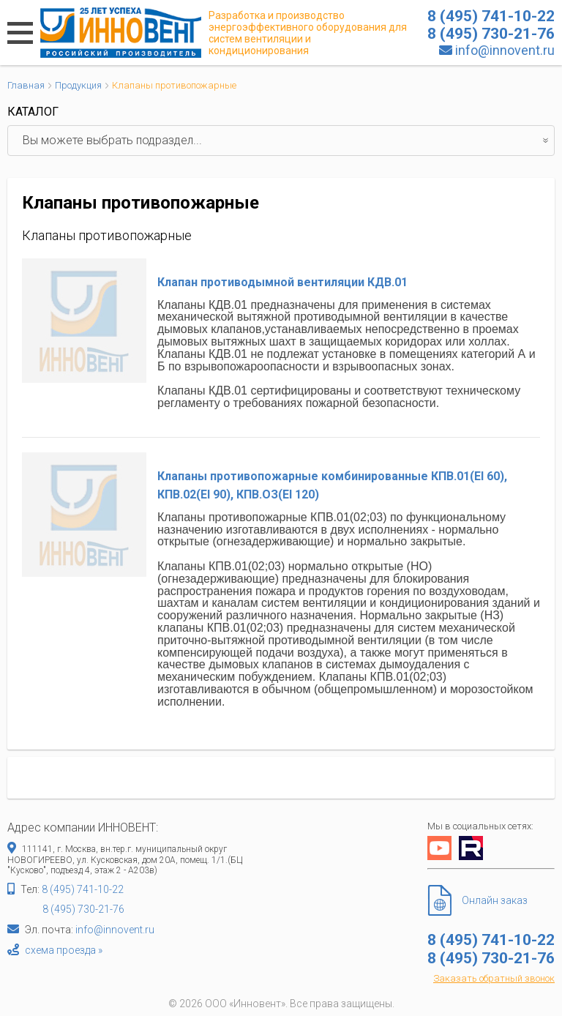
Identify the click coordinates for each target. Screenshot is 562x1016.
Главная (26, 85)
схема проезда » (63, 950)
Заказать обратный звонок (494, 978)
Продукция (78, 85)
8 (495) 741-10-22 (83, 889)
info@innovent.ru (505, 50)
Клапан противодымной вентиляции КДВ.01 (282, 282)
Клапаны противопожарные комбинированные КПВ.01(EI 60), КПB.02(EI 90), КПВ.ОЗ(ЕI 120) (332, 485)
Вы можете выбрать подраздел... (288, 140)
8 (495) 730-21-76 (83, 909)
